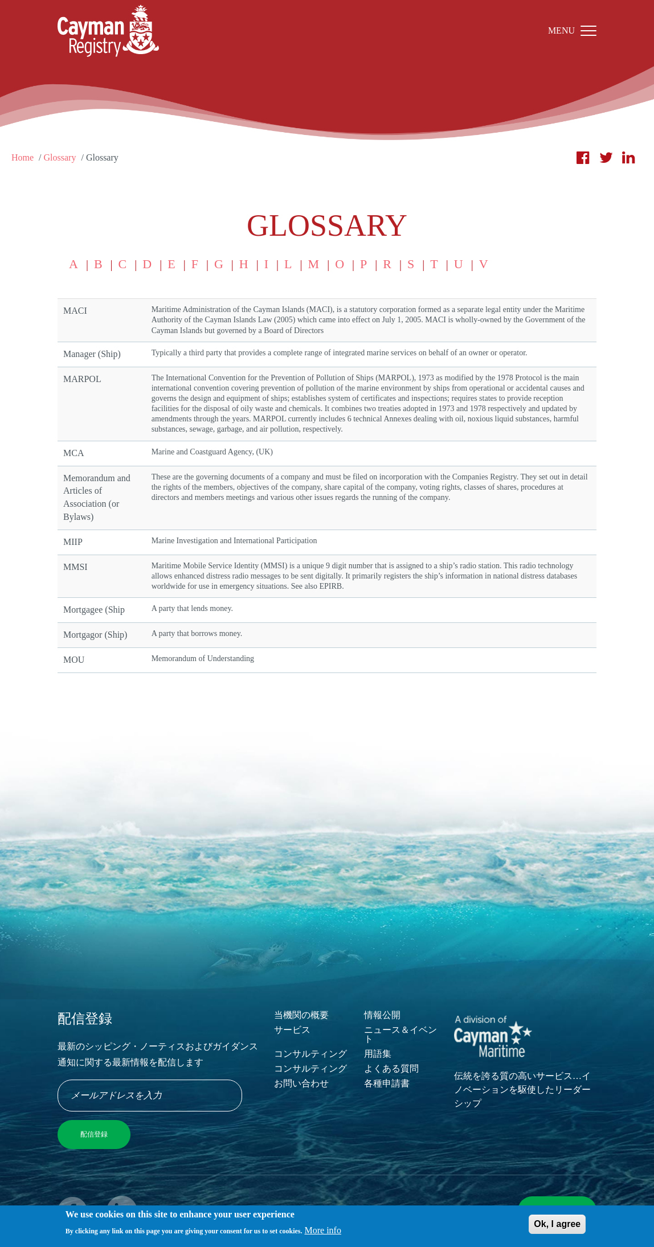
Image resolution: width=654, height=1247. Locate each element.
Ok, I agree (557, 1225)
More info (323, 1232)
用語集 (377, 1054)
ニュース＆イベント (400, 1034)
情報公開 (382, 1015)
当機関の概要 (301, 1015)
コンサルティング (310, 1054)
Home (22, 157)
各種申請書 (387, 1083)
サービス (292, 1030)
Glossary (60, 157)
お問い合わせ (301, 1083)
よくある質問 (391, 1068)
